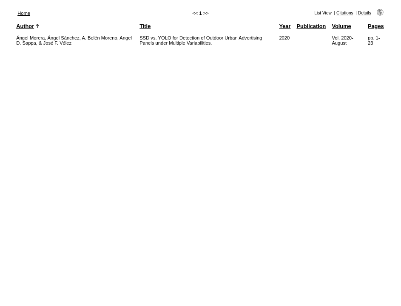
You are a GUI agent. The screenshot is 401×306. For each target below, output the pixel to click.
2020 (284, 37)
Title (145, 26)
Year (284, 26)
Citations (344, 13)
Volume (341, 26)
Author (25, 26)
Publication (311, 26)
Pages (376, 26)
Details (364, 13)
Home (23, 13)
